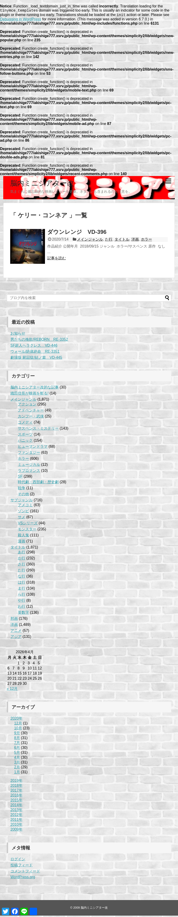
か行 (21, 559)
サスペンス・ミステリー (38, 430)
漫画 (21, 543)
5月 (17, 754)
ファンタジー (29, 454)
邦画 (14, 620)
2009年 (16, 831)
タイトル (121, 241)
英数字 (23, 614)
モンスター (27, 530)
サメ (21, 518)
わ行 (21, 608)
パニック (25, 442)
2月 (17, 768)
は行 (21, 584)
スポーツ (25, 436)
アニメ (16, 632)
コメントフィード (25, 873)
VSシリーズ (28, 524)
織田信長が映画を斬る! (29, 395)
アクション (27, 406)
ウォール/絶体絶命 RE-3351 (35, 353)
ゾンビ (23, 512)
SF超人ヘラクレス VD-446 (33, 347)
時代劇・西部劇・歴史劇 (38, 483)
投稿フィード (21, 866)
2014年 (16, 806)
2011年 (16, 821)
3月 (17, 764)
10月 (18, 729)
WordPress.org (22, 878)
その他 (23, 495)
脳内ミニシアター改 (42, 184)
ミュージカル (29, 466)
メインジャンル (90, 241)
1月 (17, 773)
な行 (21, 578)
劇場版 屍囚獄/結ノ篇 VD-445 (36, 359)
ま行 (21, 590)
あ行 (21, 553)
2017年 (16, 792)
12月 (18, 725)
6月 (17, 749)
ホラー (146, 241)
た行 (108, 241)
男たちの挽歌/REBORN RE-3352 (39, 341)
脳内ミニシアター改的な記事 (34, 389)
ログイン (17, 860)
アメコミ (25, 506)
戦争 (21, 489)
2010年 (16, 826)
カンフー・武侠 (31, 418)
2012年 (16, 816)
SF (20, 478)
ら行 (21, 596)
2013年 (16, 811)
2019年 (16, 782)
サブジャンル (21, 501)
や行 (21, 602)
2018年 (16, 787)
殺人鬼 (23, 536)
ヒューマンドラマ (33, 448)
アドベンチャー (31, 412)
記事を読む (56, 259)
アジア (16, 638)
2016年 (16, 797)
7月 (17, 744)
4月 (17, 759)
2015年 (16, 801)
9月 (17, 734)
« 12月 (12, 690)
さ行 (21, 566)
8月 (17, 739)
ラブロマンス (29, 472)
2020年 (16, 720)
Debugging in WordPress (20, 21)
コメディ (25, 424)
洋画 (135, 241)
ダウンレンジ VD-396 (76, 233)
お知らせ (17, 335)
